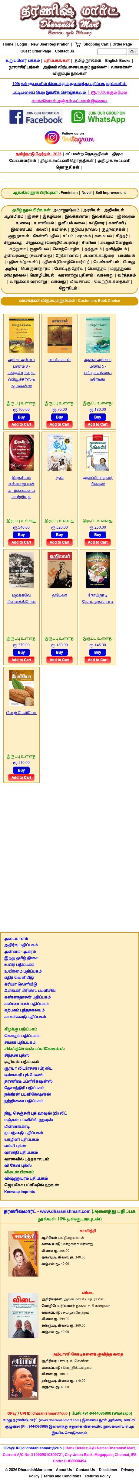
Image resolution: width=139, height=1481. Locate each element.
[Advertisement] (69, 855)
